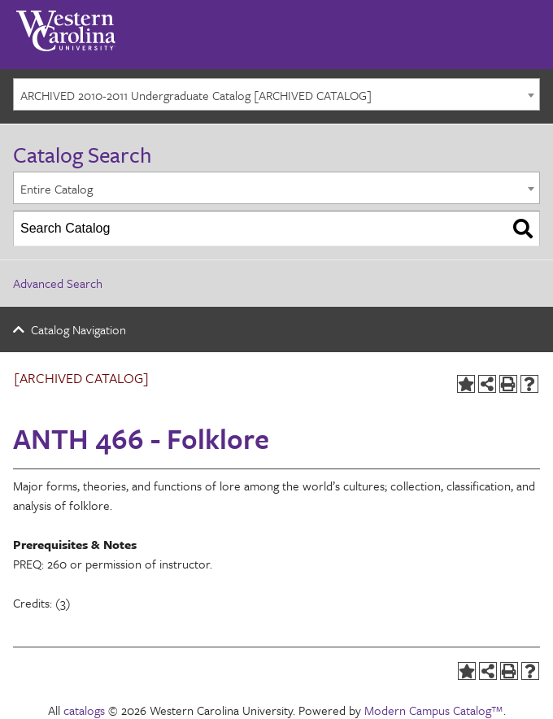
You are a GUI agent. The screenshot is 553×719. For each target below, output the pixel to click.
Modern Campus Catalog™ (433, 710)
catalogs (84, 710)
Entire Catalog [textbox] (56, 189)
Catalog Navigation (78, 329)
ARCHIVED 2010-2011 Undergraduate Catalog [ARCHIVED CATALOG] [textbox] (196, 95)
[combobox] (276, 94)
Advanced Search (57, 283)
